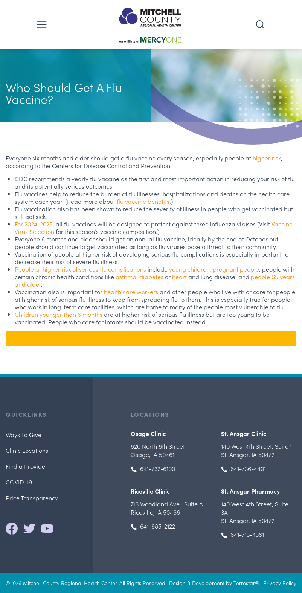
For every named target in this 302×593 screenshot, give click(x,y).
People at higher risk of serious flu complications (80, 269)
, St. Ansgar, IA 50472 (256, 450)
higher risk (267, 158)
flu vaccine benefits (143, 201)
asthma (126, 276)
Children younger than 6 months (58, 314)
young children (189, 269)
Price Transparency (32, 498)
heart (179, 276)
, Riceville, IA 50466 (167, 508)
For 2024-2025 (34, 224)
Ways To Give (23, 434)
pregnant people (236, 269)
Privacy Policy (279, 583)
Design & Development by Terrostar (212, 583)
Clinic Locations (27, 450)
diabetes (151, 276)
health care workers (131, 291)
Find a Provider (26, 466)
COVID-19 (19, 482)
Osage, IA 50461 (158, 450)
